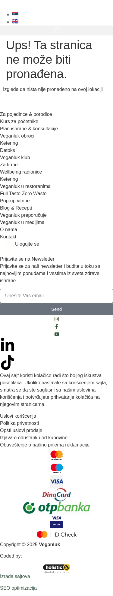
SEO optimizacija (18, 588)
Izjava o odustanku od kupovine (33, 437)
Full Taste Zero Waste (23, 193)
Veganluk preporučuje (23, 215)
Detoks (7, 150)
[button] (56, 30)
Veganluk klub (15, 157)
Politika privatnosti (19, 423)
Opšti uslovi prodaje (21, 430)
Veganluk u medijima (22, 222)
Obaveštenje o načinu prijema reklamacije (44, 444)
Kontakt (8, 236)
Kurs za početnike (19, 121)
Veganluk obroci (17, 135)
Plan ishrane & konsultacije (29, 128)
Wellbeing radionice (21, 171)
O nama (8, 229)
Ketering (9, 143)
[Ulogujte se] (7, 248)
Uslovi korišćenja (18, 416)
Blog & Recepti (16, 207)
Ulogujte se (27, 244)
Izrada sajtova (15, 576)
